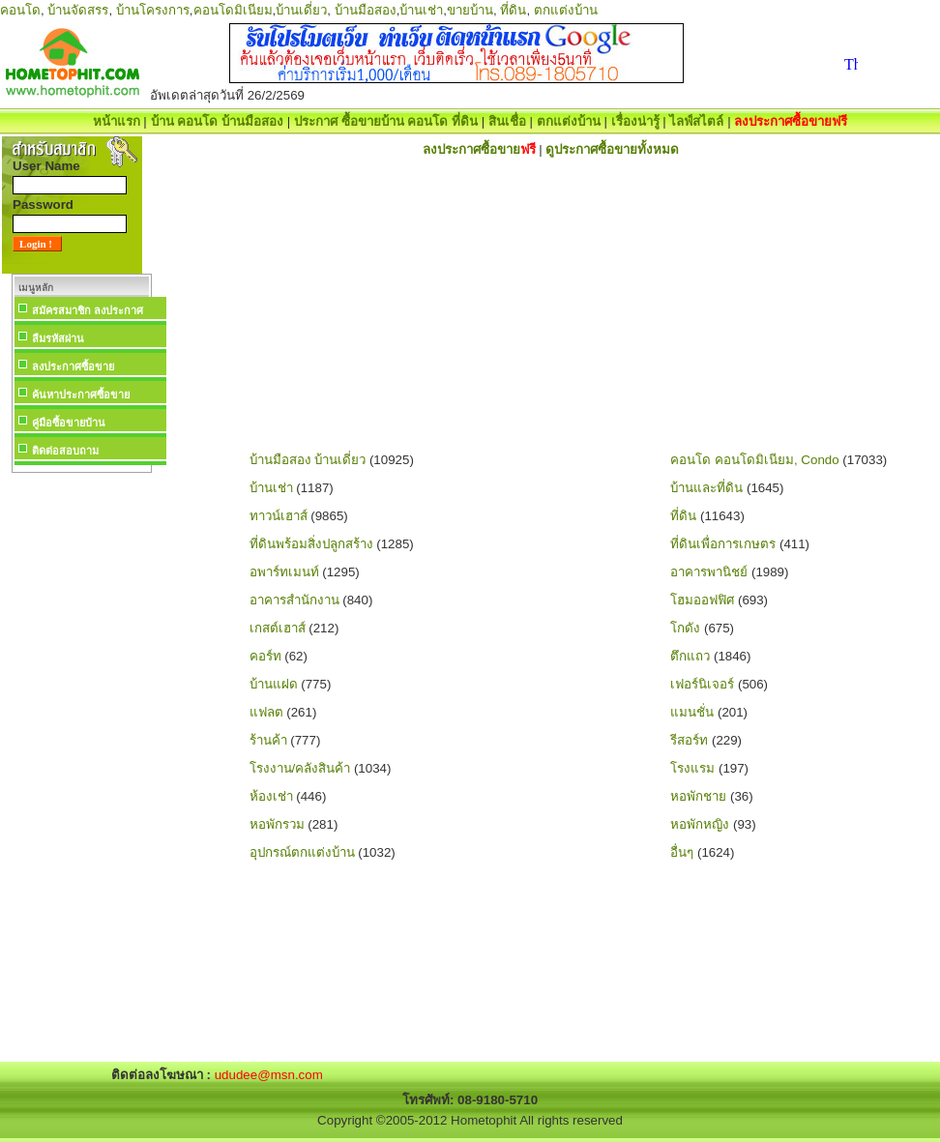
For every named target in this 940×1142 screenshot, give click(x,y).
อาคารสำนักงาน (294, 600)
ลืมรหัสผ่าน (58, 338)
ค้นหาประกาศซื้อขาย (81, 394)
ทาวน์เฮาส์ (279, 516)
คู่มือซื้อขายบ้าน (68, 422)
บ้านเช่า (421, 10)
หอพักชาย (698, 796)
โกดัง (685, 628)
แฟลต (266, 712)
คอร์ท (265, 656)
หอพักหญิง (699, 824)
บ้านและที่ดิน (706, 488)
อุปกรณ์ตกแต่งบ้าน (302, 852)
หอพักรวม (277, 824)
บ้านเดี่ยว (301, 10)
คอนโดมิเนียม (233, 10)
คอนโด (20, 10)
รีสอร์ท (689, 740)
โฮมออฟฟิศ (702, 600)
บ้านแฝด (274, 684)
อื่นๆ (681, 852)
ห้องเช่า (271, 796)
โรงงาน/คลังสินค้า (300, 768)
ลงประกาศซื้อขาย (73, 366)
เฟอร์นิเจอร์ (702, 684)
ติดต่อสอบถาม (65, 450)
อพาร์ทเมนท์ (284, 572)
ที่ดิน (513, 10)
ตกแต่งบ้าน (566, 10)
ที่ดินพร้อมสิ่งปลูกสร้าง (311, 544)
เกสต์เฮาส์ (278, 628)
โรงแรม (692, 768)
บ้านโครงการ (153, 10)
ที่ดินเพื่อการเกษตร (723, 544)
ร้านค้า (268, 740)
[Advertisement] (81, 768)
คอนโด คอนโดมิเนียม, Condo (754, 460)
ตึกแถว (690, 656)
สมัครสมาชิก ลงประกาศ (87, 310)
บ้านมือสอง (366, 10)
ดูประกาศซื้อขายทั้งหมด (612, 149)
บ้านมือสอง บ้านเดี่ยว (308, 460)
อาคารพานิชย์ (709, 572)
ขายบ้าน (470, 10)
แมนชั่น (692, 712)
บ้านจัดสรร (77, 10)
